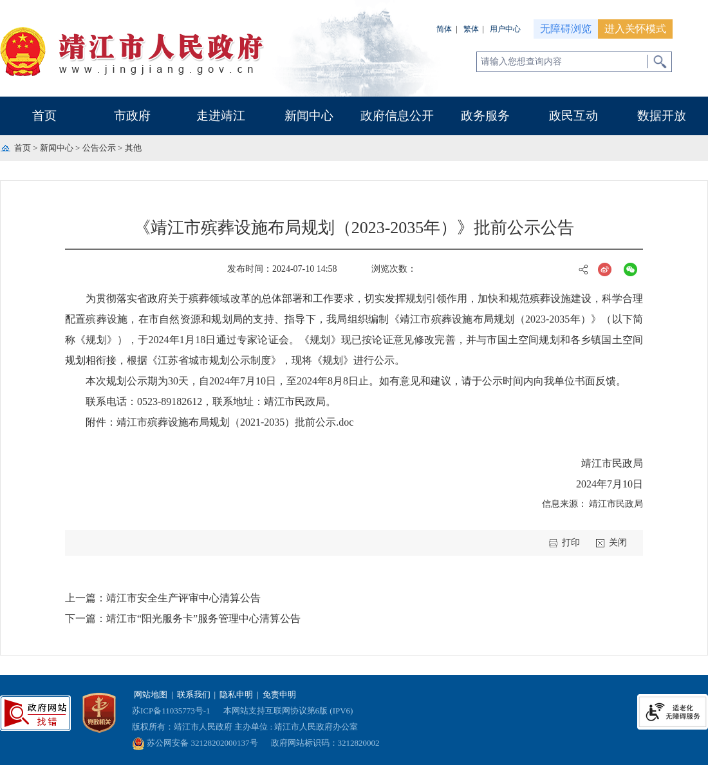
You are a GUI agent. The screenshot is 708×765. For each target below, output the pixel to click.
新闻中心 (308, 115)
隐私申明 (236, 694)
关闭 (618, 542)
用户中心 (505, 28)
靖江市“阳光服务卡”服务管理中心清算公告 (203, 618)
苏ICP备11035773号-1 (171, 710)
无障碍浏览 (566, 28)
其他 (133, 148)
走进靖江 (220, 115)
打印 (571, 542)
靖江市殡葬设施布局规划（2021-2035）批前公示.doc (234, 422)
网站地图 (150, 694)
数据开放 (661, 115)
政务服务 (485, 115)
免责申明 (279, 694)
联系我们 (193, 694)
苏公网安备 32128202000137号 (195, 743)
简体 (444, 28)
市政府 (132, 115)
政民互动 (573, 115)
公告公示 (99, 148)
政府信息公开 (397, 115)
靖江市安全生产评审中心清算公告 (183, 597)
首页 (44, 115)
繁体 (471, 28)
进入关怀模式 (635, 28)
